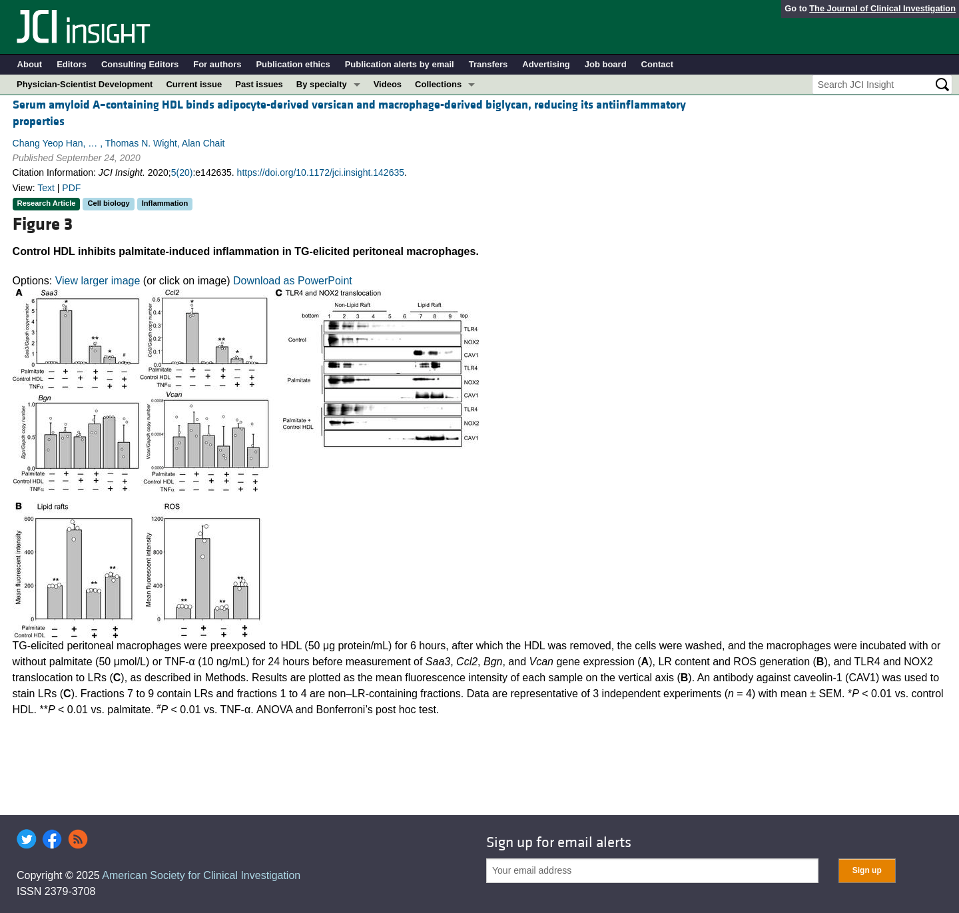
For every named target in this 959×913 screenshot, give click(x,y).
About (30, 64)
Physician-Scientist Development (85, 84)
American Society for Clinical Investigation (201, 875)
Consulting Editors (139, 64)
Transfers (488, 64)
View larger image (98, 280)
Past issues (259, 84)
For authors (217, 64)
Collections (438, 84)
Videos (388, 84)
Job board (606, 64)
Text (46, 187)
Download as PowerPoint (292, 280)
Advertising (546, 64)
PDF (71, 187)
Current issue (194, 84)
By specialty (321, 84)
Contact (657, 64)
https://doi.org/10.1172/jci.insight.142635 (320, 172)
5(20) (182, 172)
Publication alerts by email (399, 64)
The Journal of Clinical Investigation (882, 8)
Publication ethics (293, 64)
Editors (72, 64)
